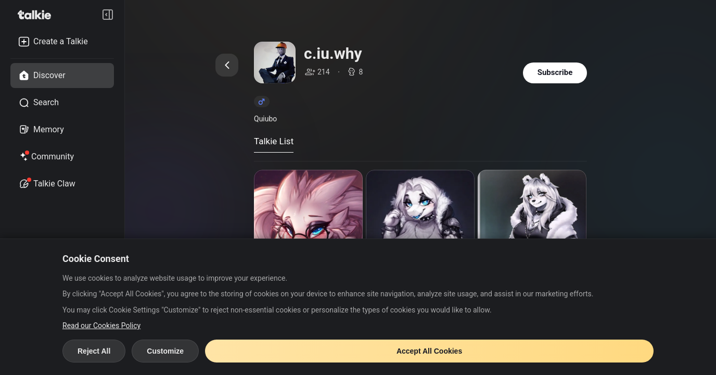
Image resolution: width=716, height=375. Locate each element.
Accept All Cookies (429, 351)
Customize (165, 351)
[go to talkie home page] (37, 14)
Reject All (94, 351)
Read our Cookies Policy (101, 325)
